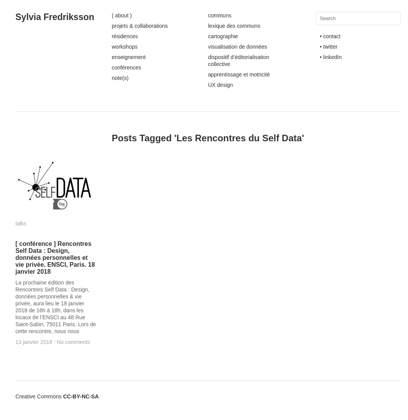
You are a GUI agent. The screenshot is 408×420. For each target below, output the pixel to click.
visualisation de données (237, 47)
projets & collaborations (140, 26)
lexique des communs (234, 26)
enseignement (129, 57)
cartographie (223, 36)
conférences (126, 67)
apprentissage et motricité (239, 74)
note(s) (120, 78)
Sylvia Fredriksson (54, 17)
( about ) (122, 15)
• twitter (328, 47)
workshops (125, 47)
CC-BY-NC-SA (81, 396)
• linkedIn (331, 57)
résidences (125, 36)
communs (220, 15)
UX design (220, 85)
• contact (330, 36)
